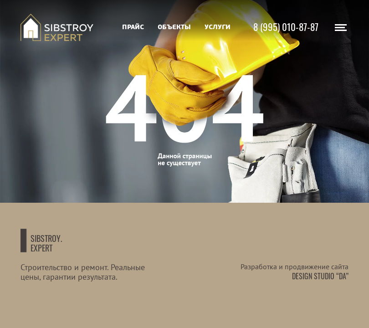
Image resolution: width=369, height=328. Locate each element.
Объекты (174, 27)
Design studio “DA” (320, 276)
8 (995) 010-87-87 (285, 26)
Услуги (218, 27)
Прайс (133, 27)
